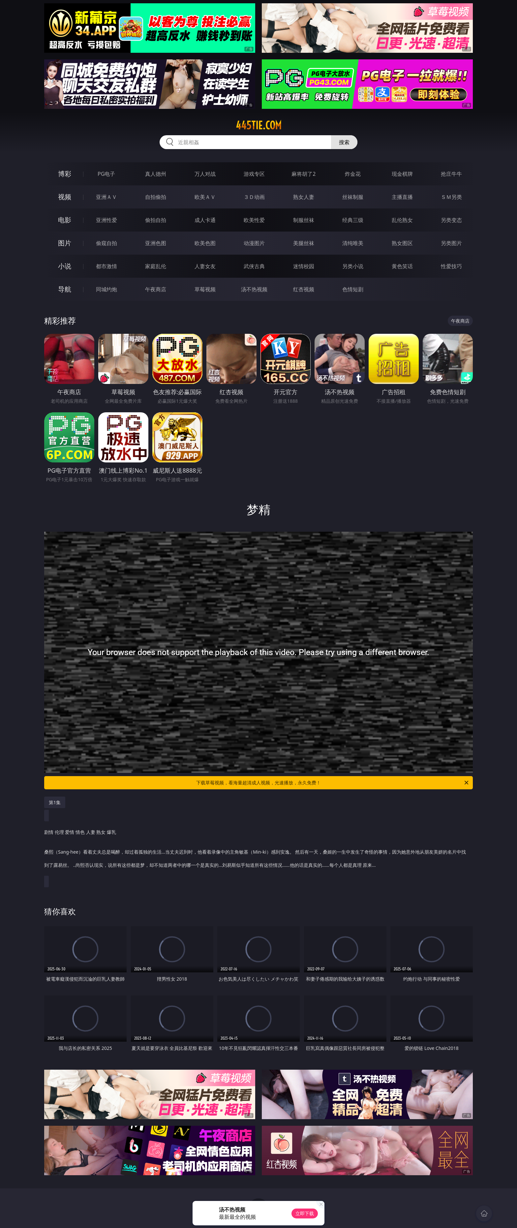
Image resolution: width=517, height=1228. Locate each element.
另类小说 (352, 266)
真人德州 (155, 173)
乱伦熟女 (402, 220)
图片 (64, 242)
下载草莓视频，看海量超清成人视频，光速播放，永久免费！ (333, 783)
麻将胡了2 (303, 173)
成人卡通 (205, 220)
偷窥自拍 (106, 243)
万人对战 (205, 173)
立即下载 (304, 1213)
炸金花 (353, 173)
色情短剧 (352, 289)
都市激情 (106, 266)
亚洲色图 (155, 243)
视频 (64, 196)
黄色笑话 (402, 266)
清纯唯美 (352, 243)
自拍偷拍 (155, 197)
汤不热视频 (254, 289)
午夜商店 (155, 289)
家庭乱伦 (155, 266)
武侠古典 (254, 266)
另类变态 (451, 220)
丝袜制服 (352, 197)
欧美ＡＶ (205, 197)
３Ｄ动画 (254, 197)
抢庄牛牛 (451, 173)
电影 (64, 219)
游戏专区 (254, 173)
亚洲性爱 (106, 220)
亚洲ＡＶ (106, 197)
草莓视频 (205, 289)
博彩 (64, 173)
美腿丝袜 (303, 243)
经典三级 (352, 220)
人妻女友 (205, 266)
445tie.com (259, 125)
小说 (64, 266)
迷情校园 (303, 266)
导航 (64, 289)
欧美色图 (205, 243)
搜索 (344, 142)
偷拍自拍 (155, 220)
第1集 (55, 802)
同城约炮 (106, 289)
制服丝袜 (303, 220)
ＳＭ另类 (451, 197)
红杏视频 (303, 289)
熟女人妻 (303, 197)
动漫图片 (254, 243)
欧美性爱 (254, 220)
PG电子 (106, 173)
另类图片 (451, 243)
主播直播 (402, 197)
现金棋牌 (402, 173)
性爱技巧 (451, 266)
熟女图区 (402, 243)
